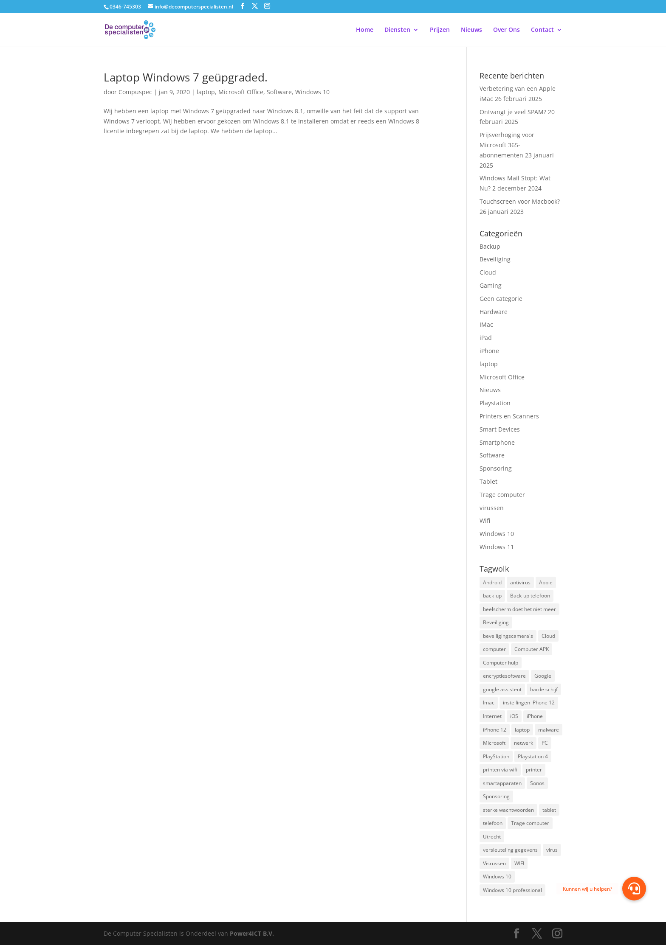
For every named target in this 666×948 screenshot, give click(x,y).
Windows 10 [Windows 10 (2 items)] (497, 879)
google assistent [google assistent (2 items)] (502, 690)
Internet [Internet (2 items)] (492, 717)
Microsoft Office (240, 92)
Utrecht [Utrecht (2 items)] (492, 838)
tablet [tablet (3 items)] (549, 811)
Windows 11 (497, 547)
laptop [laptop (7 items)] (522, 730)
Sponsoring (496, 468)
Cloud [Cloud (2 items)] (548, 636)
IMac (486, 324)
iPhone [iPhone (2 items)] (535, 717)
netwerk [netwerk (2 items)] (523, 744)
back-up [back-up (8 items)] (492, 595)
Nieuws (471, 30)
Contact (542, 30)
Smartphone (497, 442)
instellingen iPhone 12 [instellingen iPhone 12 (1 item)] (529, 703)
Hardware (494, 312)
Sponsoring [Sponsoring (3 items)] (496, 798)
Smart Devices (500, 429)
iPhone (489, 351)
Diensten (397, 30)
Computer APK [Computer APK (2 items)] (531, 650)
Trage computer (502, 495)
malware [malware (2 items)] (548, 730)
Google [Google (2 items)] (542, 676)
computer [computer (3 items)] (494, 650)
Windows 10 (312, 92)
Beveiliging (495, 259)
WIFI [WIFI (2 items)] (519, 865)
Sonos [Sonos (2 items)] (537, 784)
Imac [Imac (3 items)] (488, 703)
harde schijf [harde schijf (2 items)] (544, 690)
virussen (492, 508)
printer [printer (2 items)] (534, 771)
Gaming (491, 285)
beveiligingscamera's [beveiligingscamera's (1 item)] (508, 636)
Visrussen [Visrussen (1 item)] (494, 865)
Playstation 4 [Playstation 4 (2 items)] (533, 757)
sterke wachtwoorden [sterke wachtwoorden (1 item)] (508, 811)
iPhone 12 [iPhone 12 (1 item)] (494, 730)
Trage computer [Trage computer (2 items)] (530, 825)
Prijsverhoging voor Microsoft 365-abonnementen (507, 145)
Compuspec (135, 92)
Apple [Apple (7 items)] (546, 582)
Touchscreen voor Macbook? (520, 201)
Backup (490, 246)
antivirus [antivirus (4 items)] (520, 582)
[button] (634, 888)
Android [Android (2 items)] (492, 582)
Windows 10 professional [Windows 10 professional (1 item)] (512, 892)
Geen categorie (501, 298)
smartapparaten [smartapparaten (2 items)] (502, 784)
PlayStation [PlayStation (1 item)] (496, 757)
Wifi (485, 520)
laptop (206, 92)
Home (364, 30)
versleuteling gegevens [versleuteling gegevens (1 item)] (510, 852)
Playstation (495, 403)
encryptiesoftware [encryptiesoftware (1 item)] (504, 676)
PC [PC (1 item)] (545, 744)
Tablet (488, 481)
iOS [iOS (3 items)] (514, 717)
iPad (486, 338)
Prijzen (440, 30)
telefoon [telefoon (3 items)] (492, 825)
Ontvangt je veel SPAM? (513, 112)
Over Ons (506, 30)
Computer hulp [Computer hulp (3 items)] (500, 663)
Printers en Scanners (509, 416)
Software (279, 92)
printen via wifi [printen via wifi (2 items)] (500, 771)
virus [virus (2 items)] (552, 852)
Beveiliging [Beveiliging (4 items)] (496, 622)
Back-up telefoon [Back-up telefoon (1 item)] (530, 595)
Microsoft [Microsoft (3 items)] (494, 744)
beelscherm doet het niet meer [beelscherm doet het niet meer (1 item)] (519, 609)
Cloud (488, 272)
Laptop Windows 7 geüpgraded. (186, 77)
